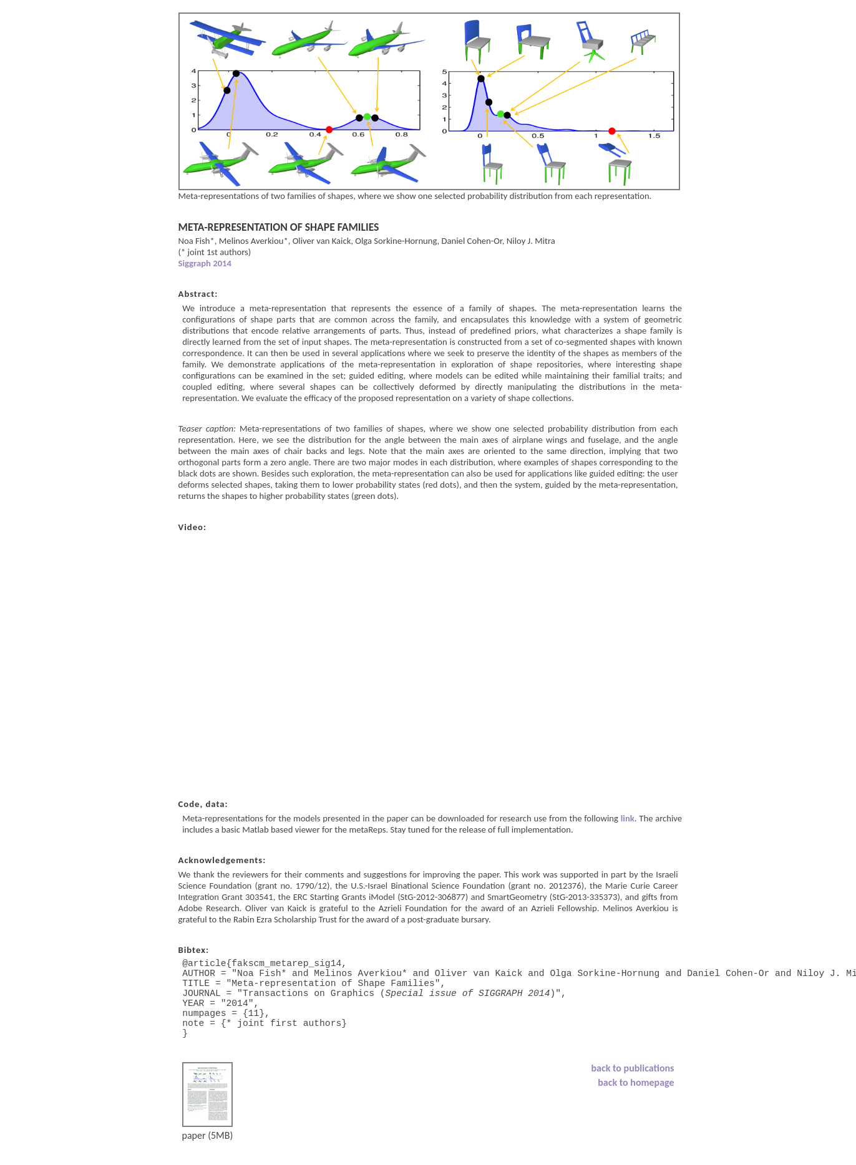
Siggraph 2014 (204, 263)
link (628, 818)
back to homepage (636, 1102)
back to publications (632, 1088)
